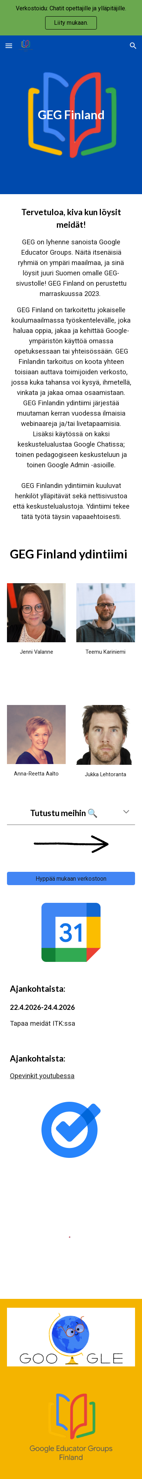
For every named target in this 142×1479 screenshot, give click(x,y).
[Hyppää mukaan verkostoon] (71, 878)
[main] (71, 114)
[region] (71, 17)
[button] (9, 45)
